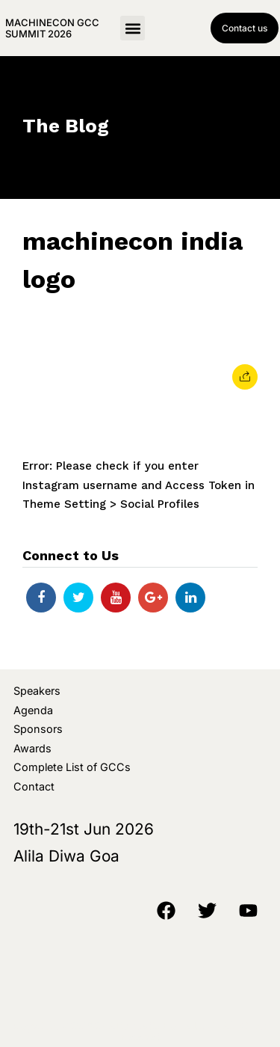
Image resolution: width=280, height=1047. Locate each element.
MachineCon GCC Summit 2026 (52, 27)
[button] (132, 28)
